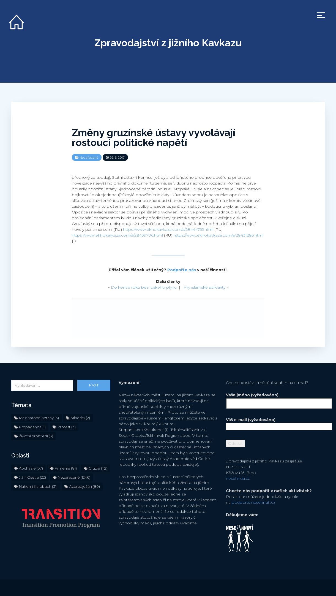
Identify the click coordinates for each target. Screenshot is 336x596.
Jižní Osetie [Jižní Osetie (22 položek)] (32, 477)
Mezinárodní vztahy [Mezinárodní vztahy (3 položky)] (39, 418)
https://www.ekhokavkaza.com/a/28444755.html (168, 229)
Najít (94, 385)
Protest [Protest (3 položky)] (67, 427)
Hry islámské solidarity (204, 287)
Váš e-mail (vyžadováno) (275, 423)
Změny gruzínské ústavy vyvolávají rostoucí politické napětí (153, 137)
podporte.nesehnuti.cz (253, 502)
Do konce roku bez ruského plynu (144, 287)
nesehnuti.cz (238, 478)
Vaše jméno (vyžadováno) (275, 399)
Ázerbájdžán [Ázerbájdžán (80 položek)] (84, 486)
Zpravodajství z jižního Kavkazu (168, 42)
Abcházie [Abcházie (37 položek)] (31, 468)
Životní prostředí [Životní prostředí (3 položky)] (36, 436)
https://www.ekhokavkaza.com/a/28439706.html (117, 235)
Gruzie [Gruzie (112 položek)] (98, 468)
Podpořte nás (181, 269)
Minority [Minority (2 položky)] (80, 418)
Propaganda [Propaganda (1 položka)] (32, 427)
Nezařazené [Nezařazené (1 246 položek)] (74, 477)
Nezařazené (89, 157)
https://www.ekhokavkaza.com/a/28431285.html (218, 235)
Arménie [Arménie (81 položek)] (66, 468)
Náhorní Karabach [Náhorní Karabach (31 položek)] (38, 486)
